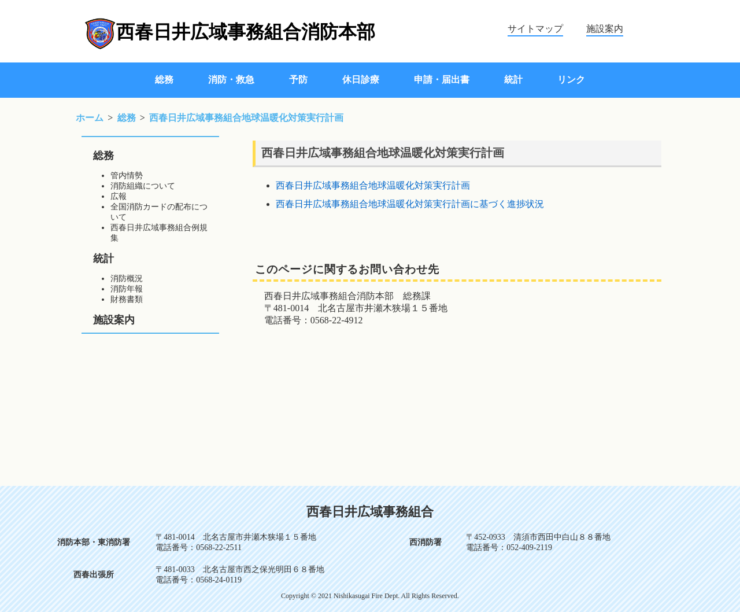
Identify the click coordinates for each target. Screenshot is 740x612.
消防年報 (126, 289)
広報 (118, 196)
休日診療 (360, 79)
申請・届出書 (441, 79)
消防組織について (142, 186)
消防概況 (126, 278)
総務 (164, 79)
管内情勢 (126, 175)
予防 (298, 79)
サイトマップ (535, 29)
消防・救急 (231, 79)
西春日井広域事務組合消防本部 (245, 31)
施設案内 (604, 29)
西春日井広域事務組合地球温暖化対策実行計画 (373, 185)
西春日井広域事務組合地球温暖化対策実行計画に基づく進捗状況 (410, 204)
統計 (513, 79)
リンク (571, 79)
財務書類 (126, 299)
